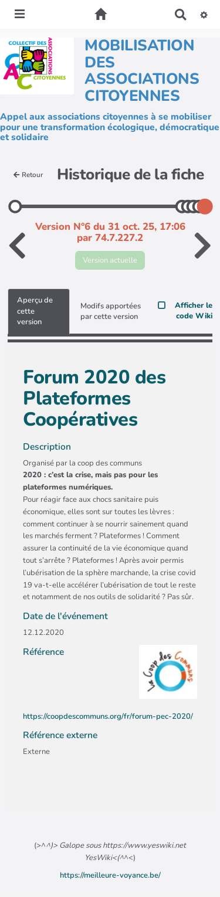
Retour (28, 174)
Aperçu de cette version (35, 311)
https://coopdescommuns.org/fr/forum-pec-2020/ (108, 716)
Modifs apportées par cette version (110, 311)
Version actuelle (110, 260)
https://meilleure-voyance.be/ (110, 875)
